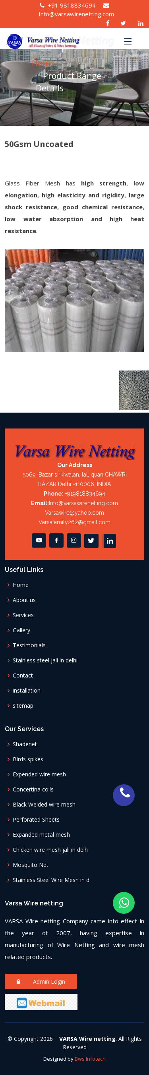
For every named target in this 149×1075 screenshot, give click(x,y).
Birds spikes (29, 759)
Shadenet (26, 744)
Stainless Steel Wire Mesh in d (52, 880)
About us (24, 600)
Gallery (21, 630)
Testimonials (29, 645)
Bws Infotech (90, 1058)
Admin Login (41, 981)
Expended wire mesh (40, 774)
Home (43, 63)
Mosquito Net (32, 865)
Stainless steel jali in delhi (45, 660)
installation (27, 690)
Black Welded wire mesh (45, 804)
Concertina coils (34, 789)
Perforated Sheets (37, 819)
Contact (23, 675)
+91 (68, 5)
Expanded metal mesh (42, 835)
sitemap (23, 705)
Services (23, 615)
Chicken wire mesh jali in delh (51, 850)
